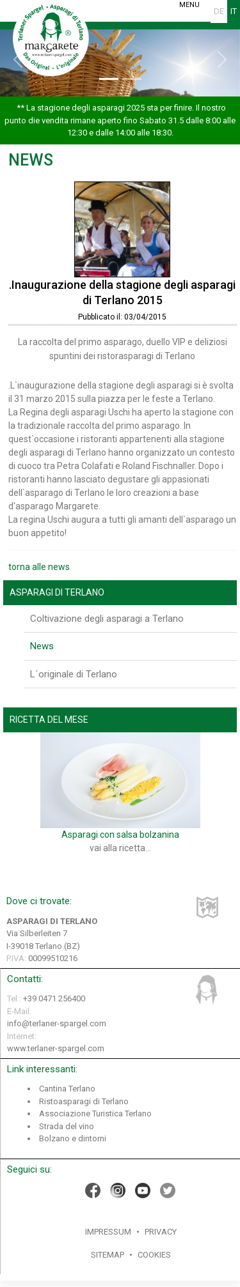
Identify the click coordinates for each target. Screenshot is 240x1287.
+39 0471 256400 (54, 998)
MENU (188, 5)
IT (233, 11)
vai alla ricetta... (120, 848)
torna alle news (39, 567)
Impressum (108, 1232)
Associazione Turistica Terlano (95, 1113)
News (42, 646)
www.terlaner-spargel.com (55, 1048)
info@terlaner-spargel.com (56, 1023)
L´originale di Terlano (73, 674)
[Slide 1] (108, 79)
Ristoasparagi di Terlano (84, 1101)
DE (219, 11)
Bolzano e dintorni (72, 1138)
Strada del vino (66, 1126)
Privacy (161, 1232)
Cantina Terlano (67, 1088)
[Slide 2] (131, 79)
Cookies (154, 1255)
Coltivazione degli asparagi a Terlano (107, 618)
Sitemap (107, 1255)
